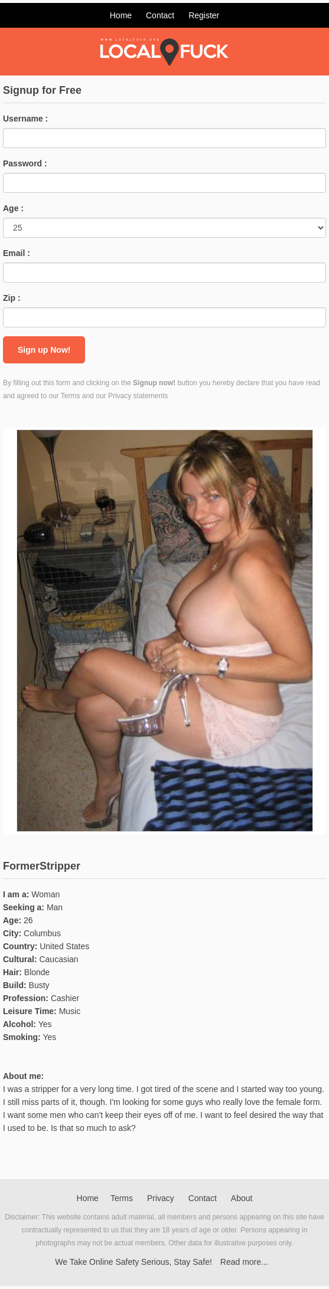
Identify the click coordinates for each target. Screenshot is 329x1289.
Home (121, 15)
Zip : (12, 298)
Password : (25, 163)
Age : (13, 208)
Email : (16, 253)
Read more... (244, 1262)
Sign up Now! (44, 350)
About (242, 1198)
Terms (121, 1198)
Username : (25, 118)
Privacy (160, 1198)
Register (203, 15)
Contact (160, 15)
